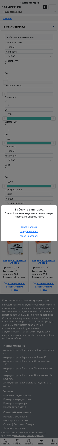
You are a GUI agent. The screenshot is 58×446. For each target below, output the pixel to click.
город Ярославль (29, 235)
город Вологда (29, 226)
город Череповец (29, 231)
